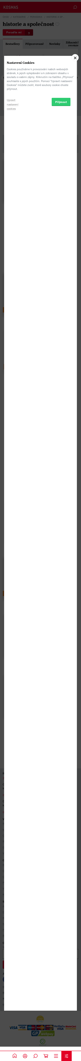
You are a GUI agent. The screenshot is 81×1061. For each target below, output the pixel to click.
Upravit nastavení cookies (12, 553)
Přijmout (61, 550)
